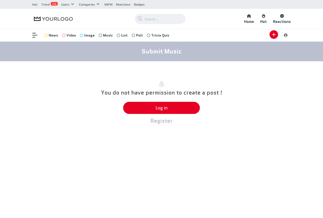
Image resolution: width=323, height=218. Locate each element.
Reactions (123, 4)
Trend (49, 4)
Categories (87, 4)
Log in (161, 108)
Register (161, 121)
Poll (137, 35)
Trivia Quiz (158, 35)
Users (65, 4)
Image (87, 35)
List (122, 35)
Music (106, 35)
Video (69, 35)
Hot (35, 4)
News (51, 35)
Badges (139, 4)
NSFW (108, 4)
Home (249, 19)
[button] (37, 35)
